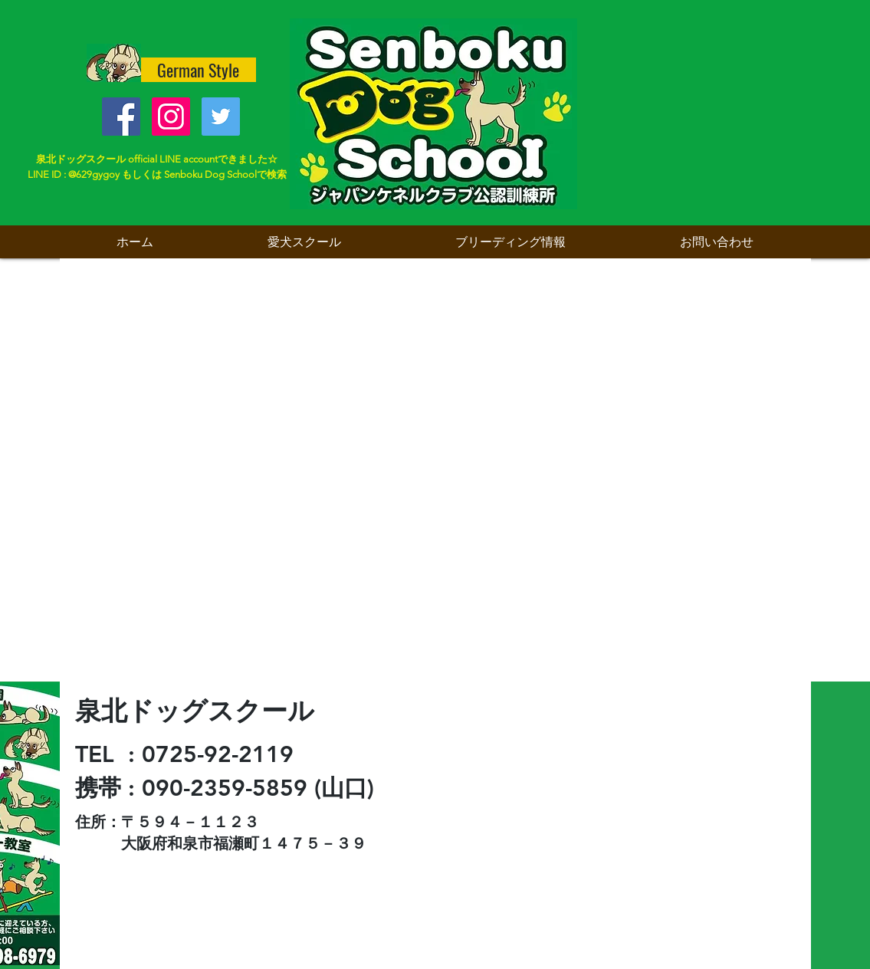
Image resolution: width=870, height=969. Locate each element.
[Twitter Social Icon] (221, 116)
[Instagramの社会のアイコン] (171, 116)
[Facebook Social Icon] (121, 116)
